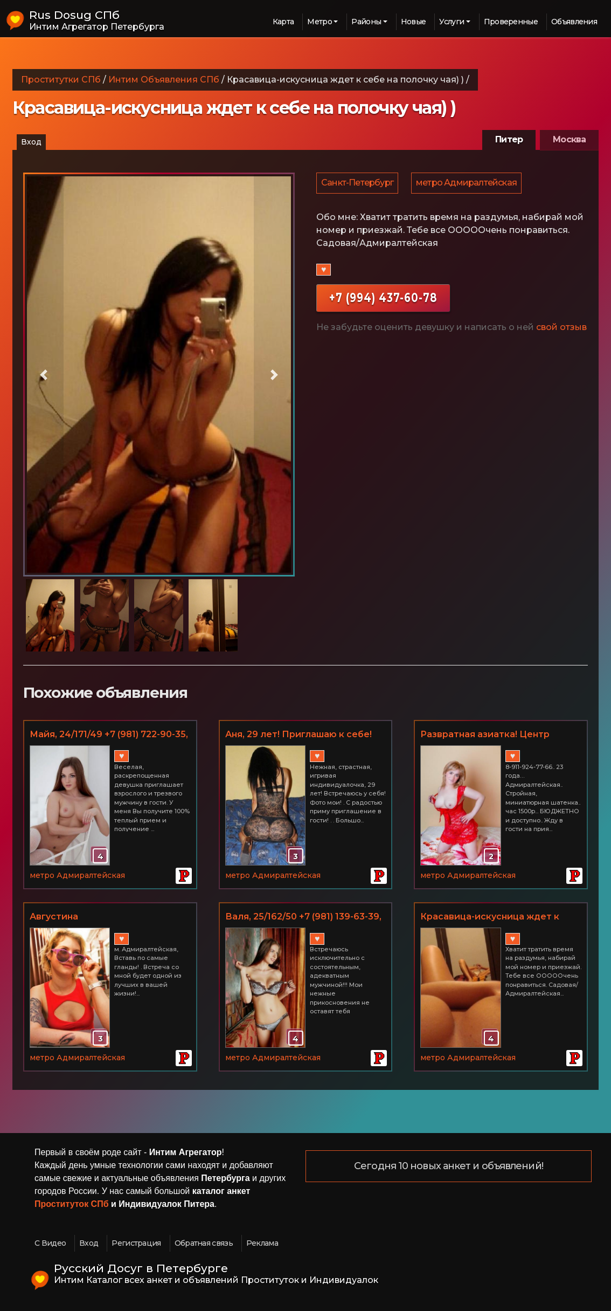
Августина (54, 916)
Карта (283, 21)
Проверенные (511, 21)
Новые (413, 21)
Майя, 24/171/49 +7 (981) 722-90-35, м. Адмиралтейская (109, 735)
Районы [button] (366, 21)
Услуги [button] (451, 21)
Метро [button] (319, 21)
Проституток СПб (71, 1204)
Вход (31, 142)
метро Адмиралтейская (468, 184)
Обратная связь (204, 1243)
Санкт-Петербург (358, 184)
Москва (569, 139)
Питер (509, 139)
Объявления (574, 21)
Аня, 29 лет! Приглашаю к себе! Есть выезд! (298, 735)
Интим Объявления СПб (163, 79)
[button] (43, 374)
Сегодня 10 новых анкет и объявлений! (448, 1166)
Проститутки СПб (61, 79)
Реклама (262, 1243)
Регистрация (136, 1243)
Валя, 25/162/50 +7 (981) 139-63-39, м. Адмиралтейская (303, 917)
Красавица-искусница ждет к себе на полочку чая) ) (489, 917)
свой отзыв (561, 330)
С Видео (50, 1243)
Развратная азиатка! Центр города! (485, 735)
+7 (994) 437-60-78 (383, 300)
